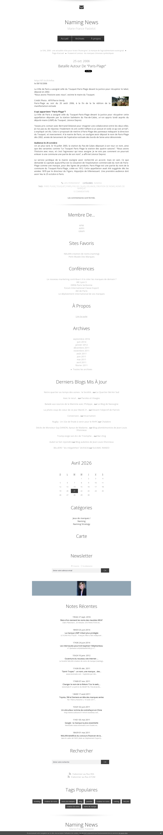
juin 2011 (81, 349)
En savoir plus (123, 833)
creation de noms (99, 186)
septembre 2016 (81, 333)
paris (66, 186)
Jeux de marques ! (82, 505)
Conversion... (74, 406)
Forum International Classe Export (81, 283)
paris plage (49, 186)
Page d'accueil (122, 50)
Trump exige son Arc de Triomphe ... (76, 423)
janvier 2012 (81, 338)
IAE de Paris (81, 286)
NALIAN (123, 787)
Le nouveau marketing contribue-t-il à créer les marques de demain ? (81, 275)
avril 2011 (81, 354)
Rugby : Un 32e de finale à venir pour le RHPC (76, 412)
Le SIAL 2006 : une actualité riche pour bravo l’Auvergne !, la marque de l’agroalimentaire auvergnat (76, 50)
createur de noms (53, 787)
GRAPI (81, 228)
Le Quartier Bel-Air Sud (105, 384)
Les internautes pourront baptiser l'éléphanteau (81, 632)
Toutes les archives (82, 361)
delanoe (86, 186)
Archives (79, 38)
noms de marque (116, 186)
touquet (60, 186)
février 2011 (81, 357)
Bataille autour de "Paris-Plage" (82, 65)
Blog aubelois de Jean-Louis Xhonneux (93, 429)
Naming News (81, 21)
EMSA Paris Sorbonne (81, 280)
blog (81, 787)
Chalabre (103, 412)
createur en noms (102, 787)
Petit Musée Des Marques (81, 253)
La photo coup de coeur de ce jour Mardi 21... (68, 400)
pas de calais (76, 186)
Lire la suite (81, 311)
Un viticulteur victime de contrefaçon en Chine (81, 696)
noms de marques (69, 787)
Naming (96, 183)
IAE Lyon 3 (81, 278)
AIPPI (81, 225)
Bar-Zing (100, 423)
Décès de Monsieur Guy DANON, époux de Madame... (59, 417)
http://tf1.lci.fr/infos (44, 80)
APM (81, 222)
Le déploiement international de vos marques (81, 288)
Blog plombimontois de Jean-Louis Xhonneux (107, 417)
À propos (96, 38)
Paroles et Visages (90, 389)
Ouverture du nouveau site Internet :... (81, 644)
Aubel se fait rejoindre (62, 429)
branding (40, 787)
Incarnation (89, 406)
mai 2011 (81, 352)
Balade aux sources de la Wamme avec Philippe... (70, 395)
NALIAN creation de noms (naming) (81, 250)
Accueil (64, 38)
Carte (81, 522)
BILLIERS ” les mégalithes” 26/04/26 (72, 434)
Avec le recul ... (71, 389)
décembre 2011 (82, 341)
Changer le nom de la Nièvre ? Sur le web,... (81, 670)
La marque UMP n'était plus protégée (81, 619)
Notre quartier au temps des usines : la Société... (69, 384)
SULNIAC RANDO (99, 434)
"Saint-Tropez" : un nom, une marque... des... (81, 657)
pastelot (89, 787)
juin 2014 (81, 336)
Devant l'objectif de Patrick (103, 400)
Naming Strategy (81, 510)
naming (114, 787)
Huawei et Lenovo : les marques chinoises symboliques (84, 53)
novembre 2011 (82, 344)
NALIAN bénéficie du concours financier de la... (81, 721)
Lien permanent (71, 183)
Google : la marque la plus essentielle (81, 709)
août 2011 (81, 346)
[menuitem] (64, 38)
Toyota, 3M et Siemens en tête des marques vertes (81, 683)
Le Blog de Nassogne (105, 395)
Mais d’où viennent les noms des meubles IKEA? (81, 606)
